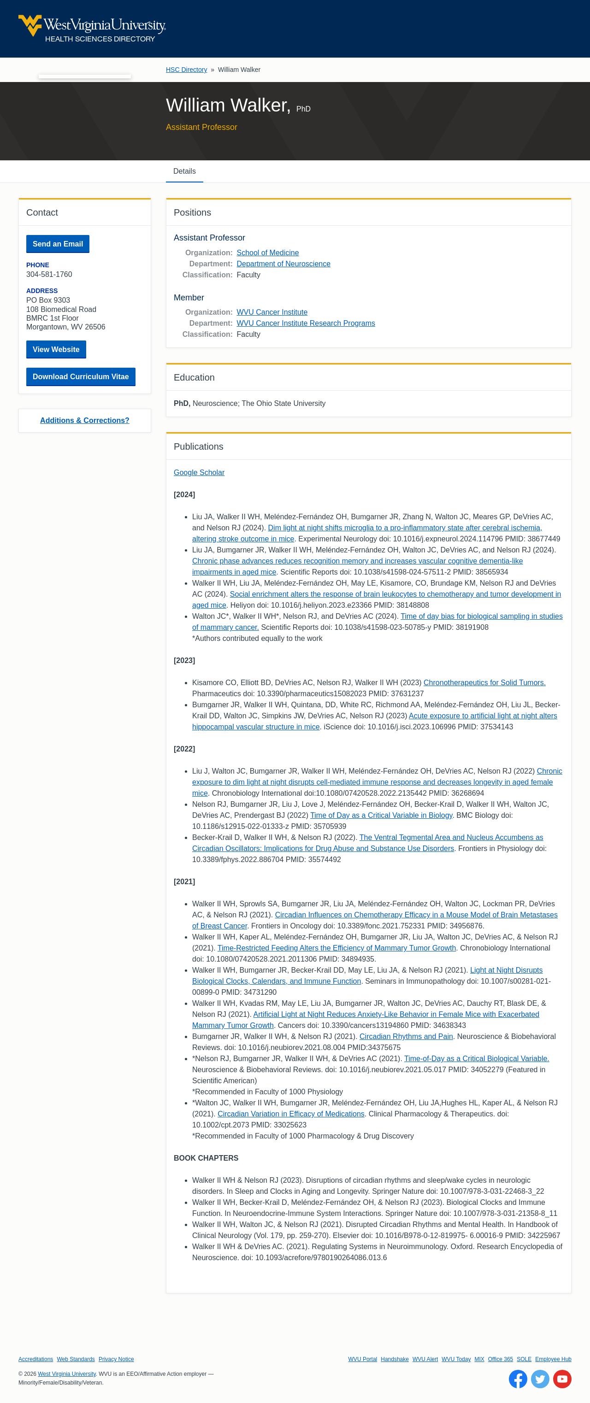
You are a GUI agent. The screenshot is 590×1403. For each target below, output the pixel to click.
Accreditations (35, 1359)
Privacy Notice (116, 1359)
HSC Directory (186, 69)
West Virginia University (66, 1374)
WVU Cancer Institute (271, 312)
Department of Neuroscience (283, 264)
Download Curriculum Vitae (81, 377)
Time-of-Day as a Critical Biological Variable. (476, 1059)
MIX (479, 1359)
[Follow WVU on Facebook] (518, 1379)
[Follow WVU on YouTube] (562, 1379)
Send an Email (58, 244)
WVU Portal (363, 1359)
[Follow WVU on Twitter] (540, 1379)
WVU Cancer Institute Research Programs (305, 323)
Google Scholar (199, 472)
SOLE (524, 1359)
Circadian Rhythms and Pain (406, 1036)
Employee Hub (553, 1359)
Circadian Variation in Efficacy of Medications (291, 1114)
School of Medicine (267, 253)
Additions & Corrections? (85, 420)
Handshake (395, 1359)
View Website (56, 349)
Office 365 (500, 1359)
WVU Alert (425, 1359)
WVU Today (456, 1359)
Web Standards (76, 1359)
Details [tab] (184, 171)
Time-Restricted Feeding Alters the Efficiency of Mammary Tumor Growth (337, 948)
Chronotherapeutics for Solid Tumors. (485, 683)
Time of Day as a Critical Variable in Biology (381, 815)
